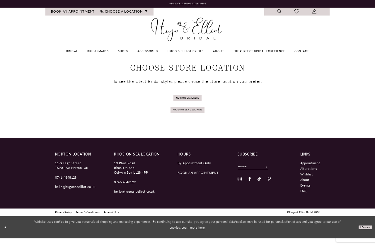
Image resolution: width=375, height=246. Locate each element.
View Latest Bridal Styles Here (187, 4)
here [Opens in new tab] (201, 235)
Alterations (308, 176)
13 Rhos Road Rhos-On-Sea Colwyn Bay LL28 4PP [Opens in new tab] (131, 175)
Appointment (310, 170)
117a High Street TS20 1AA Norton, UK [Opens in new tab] (71, 172)
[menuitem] (73, 13)
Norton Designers (188, 101)
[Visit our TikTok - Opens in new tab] (259, 189)
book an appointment (198, 179)
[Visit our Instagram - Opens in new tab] (240, 189)
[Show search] (279, 13)
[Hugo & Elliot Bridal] (187, 30)
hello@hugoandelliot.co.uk (75, 194)
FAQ (303, 198)
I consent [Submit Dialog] (362, 235)
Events (305, 192)
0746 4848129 (66, 184)
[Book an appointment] (73, 13)
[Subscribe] (284, 175)
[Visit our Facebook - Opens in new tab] (249, 189)
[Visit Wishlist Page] (297, 13)
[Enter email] (262, 175)
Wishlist (306, 181)
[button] (314, 13)
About (304, 187)
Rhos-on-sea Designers (187, 116)
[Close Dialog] (6, 235)
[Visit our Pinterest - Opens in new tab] (269, 189)
